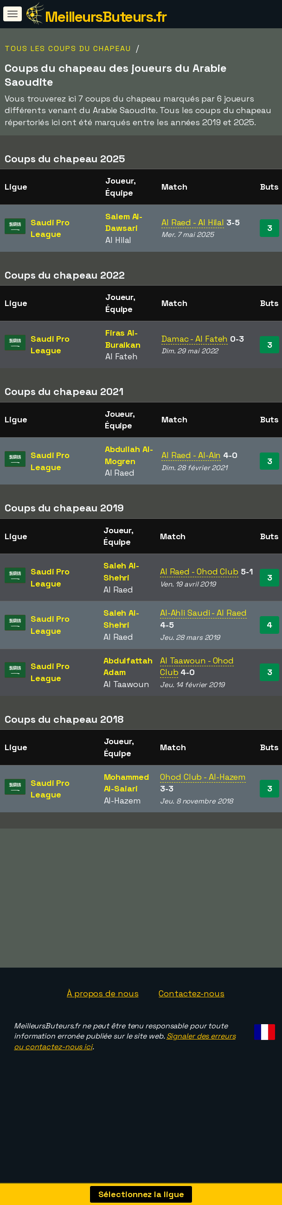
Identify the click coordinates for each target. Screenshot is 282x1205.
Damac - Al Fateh (194, 338)
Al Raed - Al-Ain (191, 455)
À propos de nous (102, 999)
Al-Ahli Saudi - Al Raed (203, 612)
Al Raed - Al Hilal (192, 222)
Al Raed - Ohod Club (199, 571)
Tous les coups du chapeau (68, 48)
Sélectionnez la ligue (141, 1194)
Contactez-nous (191, 999)
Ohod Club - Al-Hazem (203, 776)
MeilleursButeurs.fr (106, 16)
